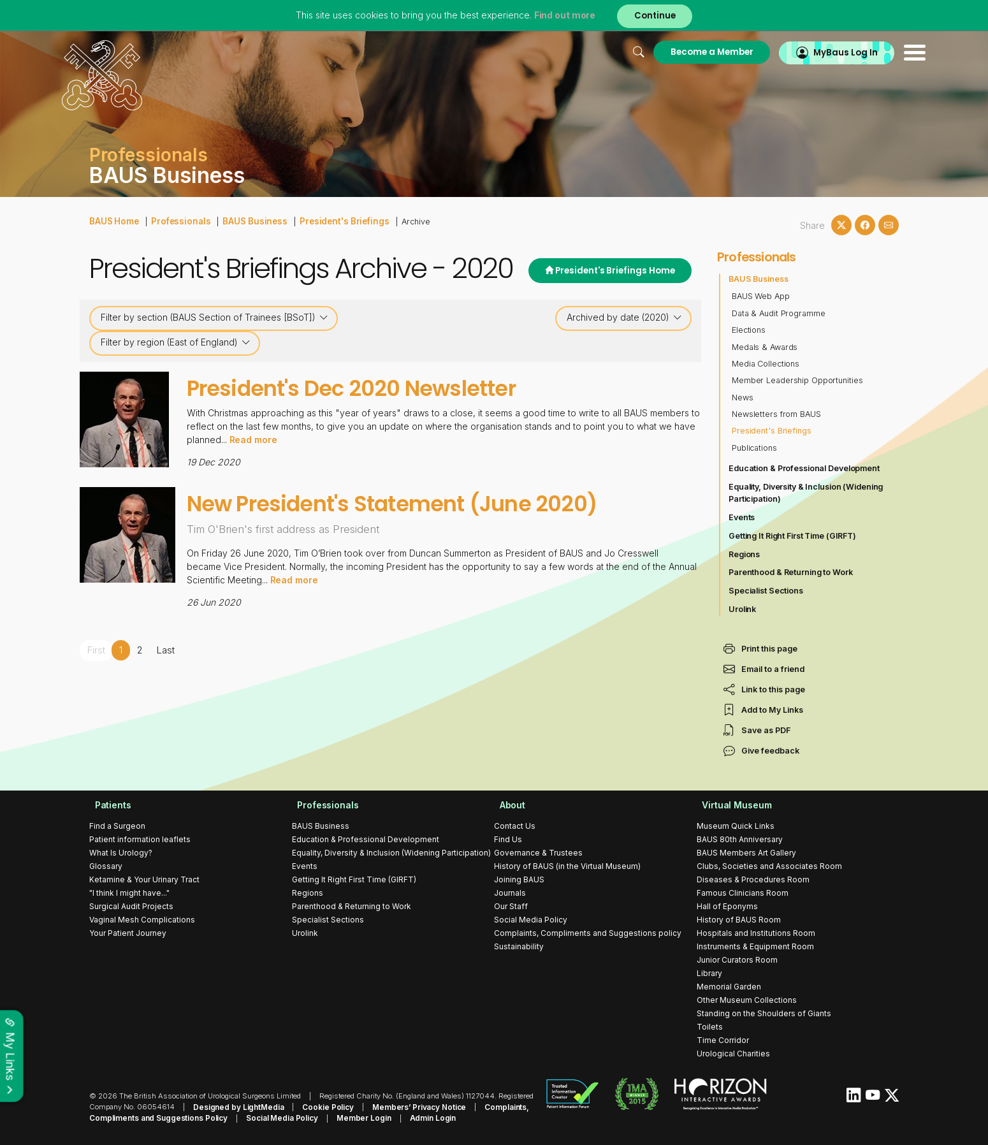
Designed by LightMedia (236, 1106)
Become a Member (677, 52)
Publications (755, 448)
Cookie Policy (321, 1106)
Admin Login (420, 1117)
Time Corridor (723, 1040)
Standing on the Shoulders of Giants (764, 1013)
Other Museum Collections (747, 1000)
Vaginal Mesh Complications (142, 919)
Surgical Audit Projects (131, 906)
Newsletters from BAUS (777, 414)
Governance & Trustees (538, 852)
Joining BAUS (519, 879)
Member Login (355, 1117)
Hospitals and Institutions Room (756, 933)
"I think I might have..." (129, 893)
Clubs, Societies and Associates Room (769, 866)
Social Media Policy (530, 919)
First (96, 650)
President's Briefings (329, 220)
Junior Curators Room (737, 960)
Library (709, 973)
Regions (744, 554)
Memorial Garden (729, 986)
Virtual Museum (732, 804)
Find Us (508, 839)
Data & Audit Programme (779, 313)
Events (742, 517)
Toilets (710, 1027)
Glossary (105, 866)
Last (165, 650)
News (742, 397)
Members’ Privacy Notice (408, 1106)
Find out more (563, 15)
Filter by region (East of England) (176, 342)
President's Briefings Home (607, 271)
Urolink (743, 609)
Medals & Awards (765, 347)
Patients (107, 804)
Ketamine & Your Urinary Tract (144, 879)
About (507, 804)
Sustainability (519, 946)
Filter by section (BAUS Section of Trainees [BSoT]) (214, 317)
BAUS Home (113, 220)
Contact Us (514, 826)
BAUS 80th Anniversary (740, 839)
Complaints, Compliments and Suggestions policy (587, 933)
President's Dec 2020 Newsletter (378, 387)
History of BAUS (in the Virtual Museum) (567, 866)
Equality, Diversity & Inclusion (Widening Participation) (807, 493)
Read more (253, 439)
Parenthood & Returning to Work (792, 572)
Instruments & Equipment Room (755, 946)
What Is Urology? (120, 852)
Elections (749, 330)
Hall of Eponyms (727, 906)
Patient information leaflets (140, 839)
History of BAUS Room (739, 919)
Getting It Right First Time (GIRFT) (794, 536)
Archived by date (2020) (624, 317)
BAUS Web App (761, 296)
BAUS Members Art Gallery (746, 852)
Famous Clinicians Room (742, 893)
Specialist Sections (766, 590)
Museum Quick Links (735, 826)
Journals (510, 893)
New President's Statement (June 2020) (425, 502)
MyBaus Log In (815, 52)
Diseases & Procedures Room (753, 879)
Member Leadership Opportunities (798, 380)
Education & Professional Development (805, 468)
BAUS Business (246, 220)
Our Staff (511, 906)
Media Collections (766, 363)
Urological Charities (733, 1053)
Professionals (177, 220)
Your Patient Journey (127, 933)
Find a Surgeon (117, 826)
